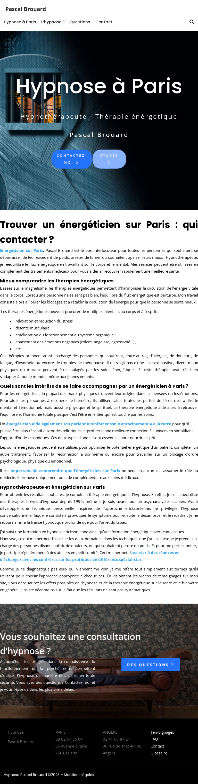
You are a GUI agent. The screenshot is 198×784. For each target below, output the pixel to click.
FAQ (154, 739)
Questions (80, 22)
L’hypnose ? (52, 22)
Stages (109, 159)
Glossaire (159, 752)
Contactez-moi (72, 159)
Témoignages (162, 732)
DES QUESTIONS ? (150, 664)
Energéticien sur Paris (21, 250)
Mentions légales (79, 774)
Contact (103, 22)
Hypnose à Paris (20, 22)
